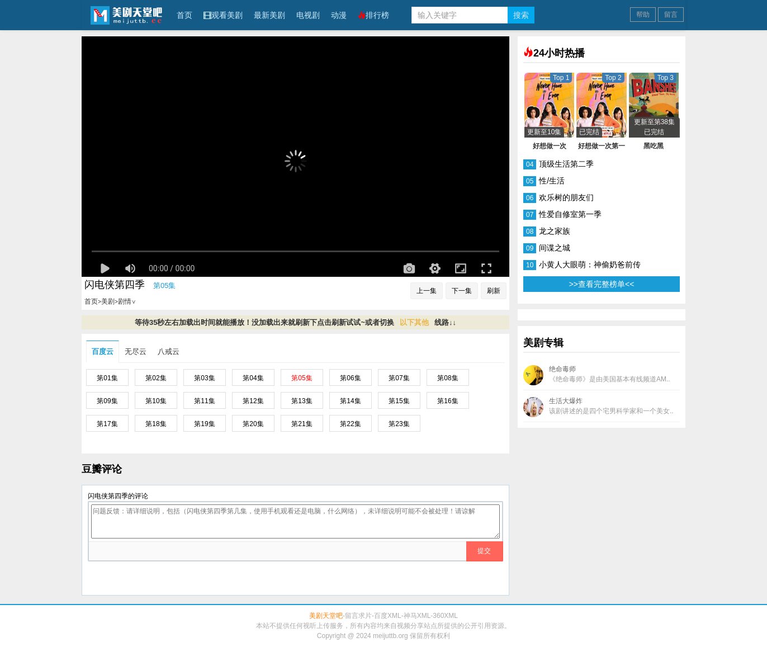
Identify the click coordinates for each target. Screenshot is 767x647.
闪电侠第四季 (114, 284)
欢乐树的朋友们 (566, 197)
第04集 (253, 378)
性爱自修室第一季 (570, 214)
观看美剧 (223, 15)
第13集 (301, 401)
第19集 (204, 424)
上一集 (426, 291)
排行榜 (373, 15)
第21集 (301, 424)
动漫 (339, 15)
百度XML (387, 616)
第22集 (350, 424)
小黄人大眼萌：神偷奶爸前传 (590, 264)
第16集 (447, 401)
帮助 (643, 14)
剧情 (127, 301)
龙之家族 (554, 230)
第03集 (204, 378)
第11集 (204, 401)
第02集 (155, 378)
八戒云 (168, 351)
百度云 (102, 351)
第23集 (399, 424)
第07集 (399, 378)
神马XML (417, 616)
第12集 (253, 401)
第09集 (107, 401)
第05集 (301, 378)
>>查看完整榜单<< (602, 284)
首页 (184, 15)
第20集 (253, 424)
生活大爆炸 (598, 407)
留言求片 (358, 616)
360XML (445, 616)
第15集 (399, 401)
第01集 (107, 378)
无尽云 (135, 351)
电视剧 (308, 15)
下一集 (462, 291)
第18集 (155, 424)
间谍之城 (554, 247)
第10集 (155, 401)
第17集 (107, 424)
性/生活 (552, 180)
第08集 (447, 378)
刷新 (493, 291)
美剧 (108, 301)
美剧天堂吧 (126, 15)
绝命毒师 (596, 375)
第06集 (350, 378)
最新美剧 (269, 15)
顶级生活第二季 (566, 163)
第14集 (350, 401)
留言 (671, 14)
